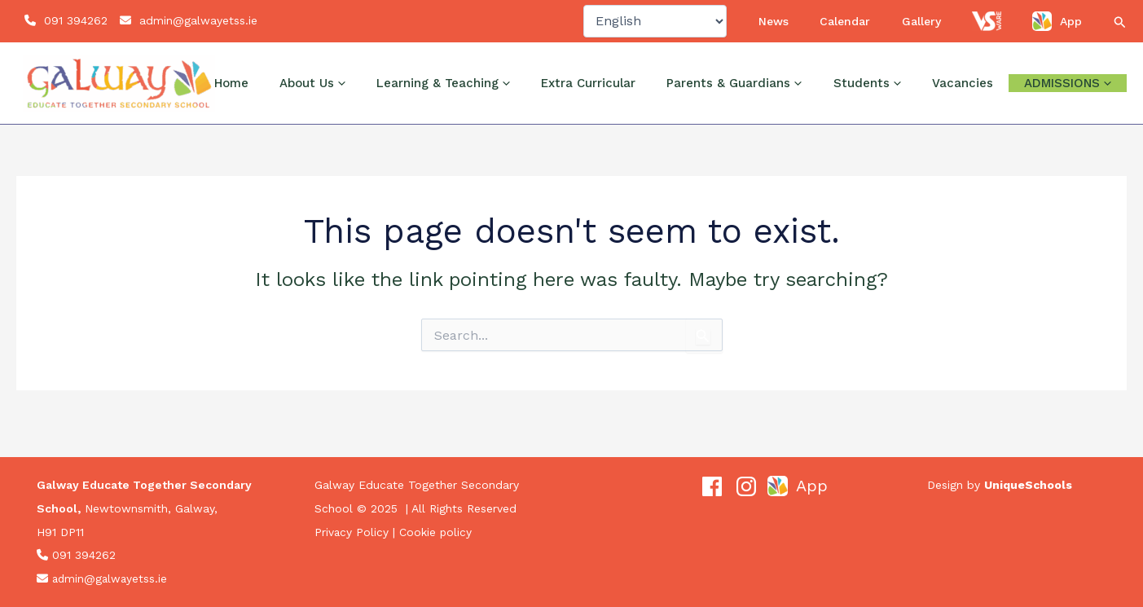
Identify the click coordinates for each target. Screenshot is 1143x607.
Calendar (902, 27)
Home (354, 97)
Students (908, 97)
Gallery (962, 27)
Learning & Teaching (533, 97)
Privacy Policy (351, 532)
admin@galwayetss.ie (198, 27)
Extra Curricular (662, 97)
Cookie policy (436, 532)
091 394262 (76, 27)
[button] (1120, 30)
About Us (419, 97)
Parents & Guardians (791, 97)
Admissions (1075, 97)
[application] (446, 97)
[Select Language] (737, 27)
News (848, 27)
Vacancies (987, 97)
